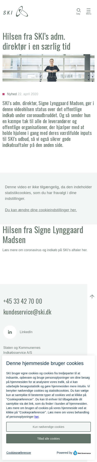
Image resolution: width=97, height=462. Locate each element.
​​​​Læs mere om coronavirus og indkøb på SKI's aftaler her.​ (45, 250)
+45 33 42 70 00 (22, 301)
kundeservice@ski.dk (27, 311)
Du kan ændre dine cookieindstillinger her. (41, 210)
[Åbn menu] (89, 11)
